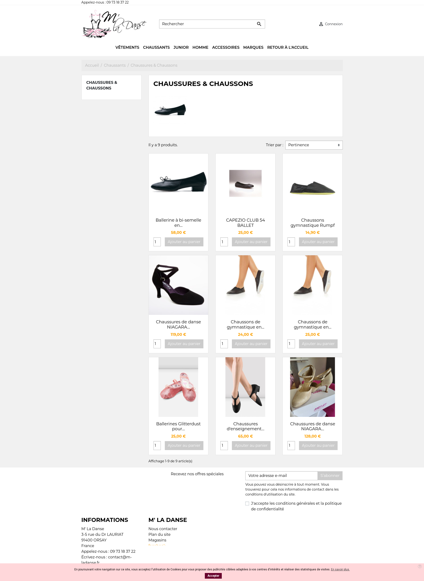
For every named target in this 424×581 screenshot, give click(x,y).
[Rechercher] (212, 24)
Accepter (213, 575)
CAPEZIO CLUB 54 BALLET (245, 223)
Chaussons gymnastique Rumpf (313, 223)
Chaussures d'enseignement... (245, 426)
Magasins (157, 540)
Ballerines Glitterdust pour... (178, 426)
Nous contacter (163, 529)
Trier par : (274, 145)
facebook (157, 546)
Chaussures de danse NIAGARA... (178, 324)
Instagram (158, 551)
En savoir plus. (340, 569)
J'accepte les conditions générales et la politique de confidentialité (296, 506)
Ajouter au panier (184, 242)
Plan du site (160, 534)
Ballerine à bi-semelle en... (178, 223)
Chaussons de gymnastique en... (245, 324)
